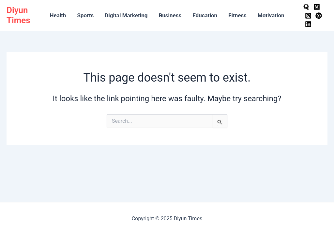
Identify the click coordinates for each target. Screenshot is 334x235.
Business (170, 15)
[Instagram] (308, 15)
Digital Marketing (126, 15)
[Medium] (316, 7)
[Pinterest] (318, 15)
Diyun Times (18, 15)
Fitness (237, 15)
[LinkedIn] (308, 24)
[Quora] (306, 7)
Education (204, 15)
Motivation (271, 15)
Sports (85, 15)
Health (58, 15)
